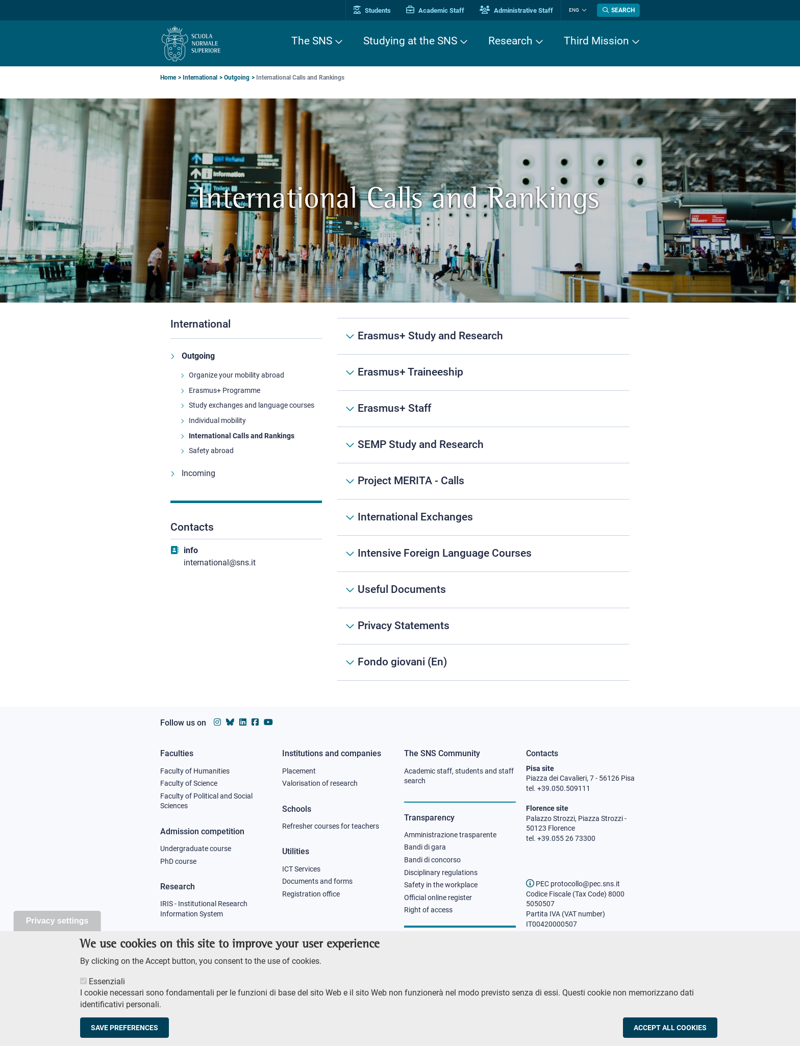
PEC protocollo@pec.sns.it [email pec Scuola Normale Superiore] (573, 884)
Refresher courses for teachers (330, 826)
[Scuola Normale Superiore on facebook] (255, 722)
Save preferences (124, 1033)
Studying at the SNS (410, 41)
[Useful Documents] (483, 590)
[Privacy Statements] (483, 626)
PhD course (178, 861)
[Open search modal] (618, 10)
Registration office (311, 894)
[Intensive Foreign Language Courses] (483, 553)
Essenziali (107, 986)
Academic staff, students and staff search (459, 776)
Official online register (438, 897)
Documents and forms (317, 881)
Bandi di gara (425, 847)
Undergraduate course (195, 848)
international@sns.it (220, 562)
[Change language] (583, 10)
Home (168, 77)
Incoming (198, 473)
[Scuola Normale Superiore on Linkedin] (242, 722)
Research (510, 41)
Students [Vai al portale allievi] (372, 10)
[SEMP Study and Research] (483, 445)
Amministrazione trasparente (450, 835)
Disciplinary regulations (441, 872)
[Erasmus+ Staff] (483, 409)
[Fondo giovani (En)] (483, 662)
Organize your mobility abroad (236, 375)
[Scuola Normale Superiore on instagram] (217, 722)
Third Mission (596, 41)
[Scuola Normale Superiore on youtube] (268, 722)
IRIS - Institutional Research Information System (203, 909)
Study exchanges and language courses (251, 405)
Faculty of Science (188, 783)
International (200, 77)
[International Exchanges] (483, 517)
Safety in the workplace (441, 885)
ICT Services (301, 869)
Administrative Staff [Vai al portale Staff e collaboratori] (516, 10)
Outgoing (236, 77)
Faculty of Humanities (195, 771)
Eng (574, 10)
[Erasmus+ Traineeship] (483, 372)
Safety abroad (211, 450)
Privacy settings (57, 926)
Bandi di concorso (432, 860)
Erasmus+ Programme (224, 390)
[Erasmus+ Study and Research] (483, 336)
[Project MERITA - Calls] (483, 481)
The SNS (311, 41)
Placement (299, 771)
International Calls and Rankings (241, 436)
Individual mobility (217, 420)
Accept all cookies (670, 1033)
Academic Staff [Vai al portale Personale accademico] (435, 10)
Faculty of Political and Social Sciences (206, 801)
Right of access (428, 910)
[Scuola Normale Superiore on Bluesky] (230, 722)
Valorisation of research (320, 783)
